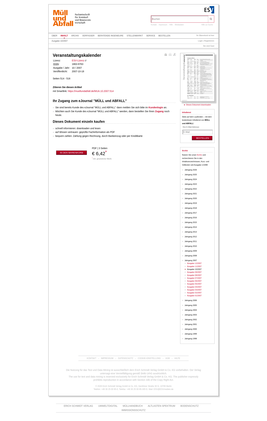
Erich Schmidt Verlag (78, 406)
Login (200, 41)
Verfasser (88, 36)
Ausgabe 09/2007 (194, 272)
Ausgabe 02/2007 (194, 293)
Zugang (159, 111)
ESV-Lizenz (78, 60)
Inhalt (64, 36)
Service (150, 36)
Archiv (75, 36)
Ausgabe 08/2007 (194, 275)
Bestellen (164, 36)
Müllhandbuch (133, 406)
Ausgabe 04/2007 (194, 287)
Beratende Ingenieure (110, 36)
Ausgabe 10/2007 (60, 41)
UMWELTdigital (107, 406)
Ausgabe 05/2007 (194, 284)
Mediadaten (179, 25)
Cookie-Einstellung (149, 358)
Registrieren (209, 41)
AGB (167, 358)
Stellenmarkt (135, 36)
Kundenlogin (155, 107)
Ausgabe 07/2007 (194, 278)
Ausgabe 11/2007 (194, 266)
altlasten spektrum (161, 406)
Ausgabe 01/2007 (194, 296)
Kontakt (154, 25)
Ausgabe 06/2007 (194, 281)
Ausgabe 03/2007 (194, 290)
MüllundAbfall (63, 19)
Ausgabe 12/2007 (194, 263)
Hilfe (171, 25)
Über (54, 36)
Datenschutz (125, 358)
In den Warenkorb (71, 152)
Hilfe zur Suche (207, 25)
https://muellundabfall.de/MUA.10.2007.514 (91, 91)
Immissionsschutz (134, 410)
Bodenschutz (189, 406)
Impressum (163, 25)
